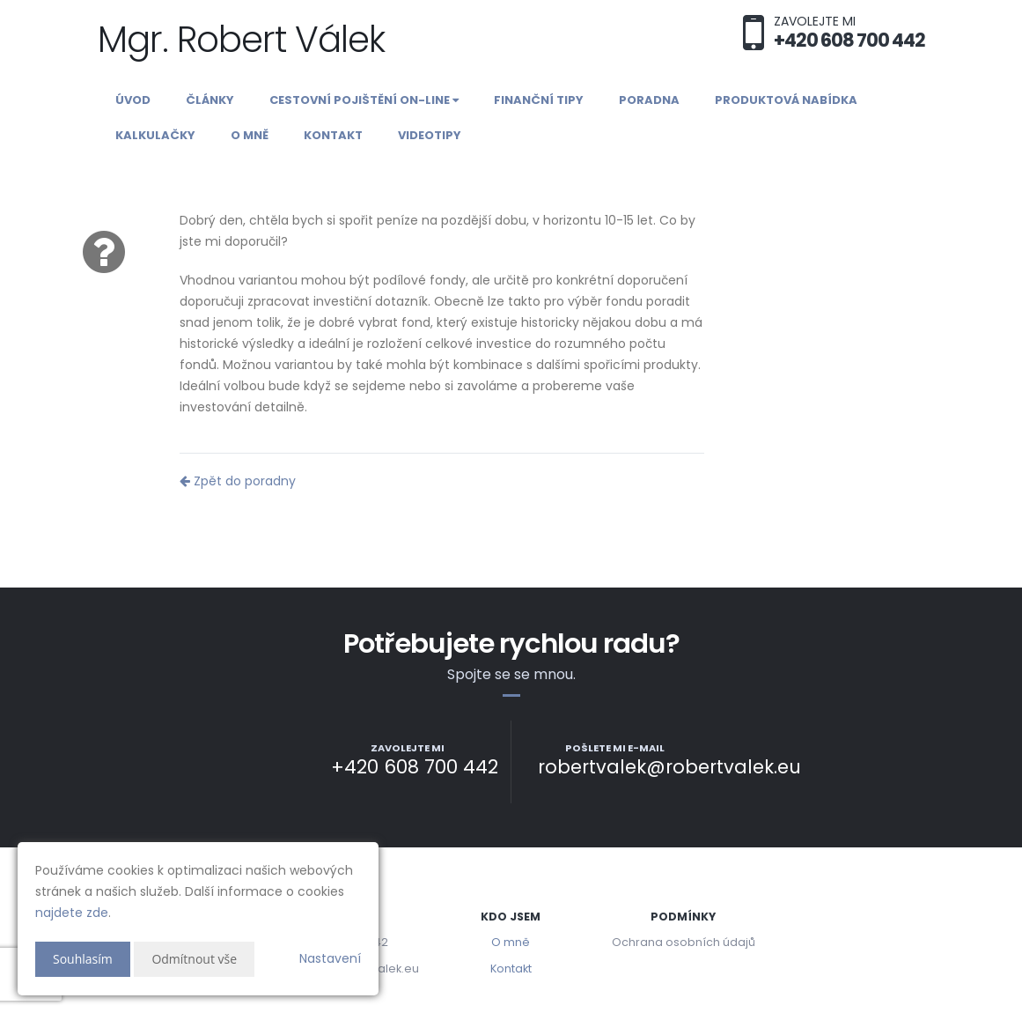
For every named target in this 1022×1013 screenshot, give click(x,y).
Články (210, 100)
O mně (249, 135)
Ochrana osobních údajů (683, 942)
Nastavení (330, 958)
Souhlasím (83, 958)
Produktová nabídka (786, 100)
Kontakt (333, 135)
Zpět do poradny (238, 481)
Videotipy (429, 135)
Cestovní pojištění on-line (364, 100)
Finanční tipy (539, 100)
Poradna (649, 100)
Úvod (133, 100)
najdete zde (71, 912)
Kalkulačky (155, 135)
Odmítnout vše (194, 958)
